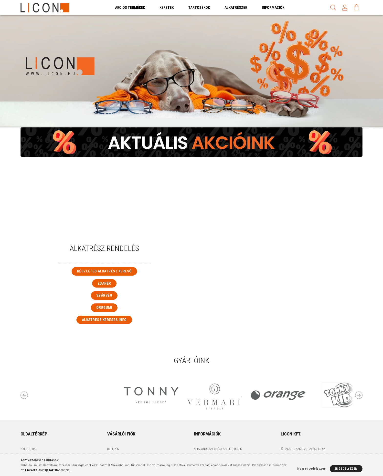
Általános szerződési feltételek (218, 449)
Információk (273, 7)
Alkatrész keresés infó (104, 320)
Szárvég (104, 295)
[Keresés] (333, 7)
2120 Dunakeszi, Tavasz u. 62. (305, 449)
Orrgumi (104, 307)
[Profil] (345, 7)
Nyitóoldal (29, 449)
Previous (24, 395)
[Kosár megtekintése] (356, 7)
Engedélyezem (346, 468)
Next (358, 395)
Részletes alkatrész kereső (104, 271)
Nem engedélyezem (312, 468)
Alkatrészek (235, 7)
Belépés (113, 449)
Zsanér (104, 283)
